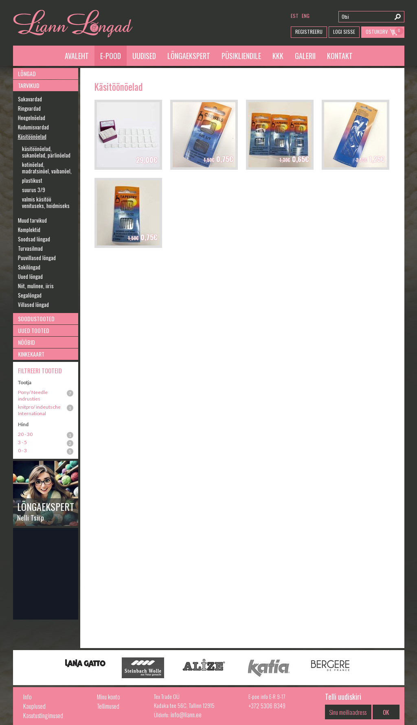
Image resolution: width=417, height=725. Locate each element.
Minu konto (108, 696)
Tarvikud (29, 85)
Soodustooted (36, 318)
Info (27, 696)
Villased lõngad (33, 304)
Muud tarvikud (32, 220)
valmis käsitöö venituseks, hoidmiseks (46, 202)
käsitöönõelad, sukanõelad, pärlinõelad (46, 152)
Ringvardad (29, 108)
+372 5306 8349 (266, 705)
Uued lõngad (30, 276)
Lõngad (27, 73)
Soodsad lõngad (34, 239)
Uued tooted (33, 330)
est (294, 15)
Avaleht (77, 55)
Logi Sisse (344, 31)
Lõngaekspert (188, 55)
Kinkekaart (31, 354)
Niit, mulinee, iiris (36, 286)
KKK (277, 55)
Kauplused (34, 705)
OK (386, 711)
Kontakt (340, 55)
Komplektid (29, 230)
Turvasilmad (30, 248)
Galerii (305, 55)
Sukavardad (30, 99)
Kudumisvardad (33, 127)
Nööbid (26, 342)
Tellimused (108, 705)
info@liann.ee (186, 714)
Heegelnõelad (31, 118)
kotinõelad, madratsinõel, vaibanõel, (47, 167)
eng (305, 15)
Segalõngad (30, 295)
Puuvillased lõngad (37, 258)
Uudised (144, 55)
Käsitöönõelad (32, 136)
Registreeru (309, 31)
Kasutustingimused (43, 715)
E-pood (110, 55)
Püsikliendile (241, 55)
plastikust (32, 180)
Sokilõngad (29, 267)
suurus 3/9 (33, 190)
